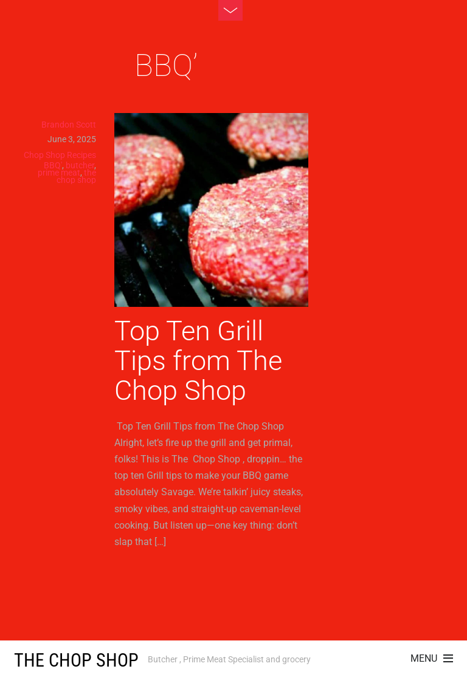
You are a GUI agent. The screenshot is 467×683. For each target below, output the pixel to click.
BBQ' (53, 165)
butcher (80, 165)
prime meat (59, 172)
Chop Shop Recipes (60, 155)
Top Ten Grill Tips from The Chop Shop (198, 361)
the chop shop (76, 176)
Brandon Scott (68, 124)
